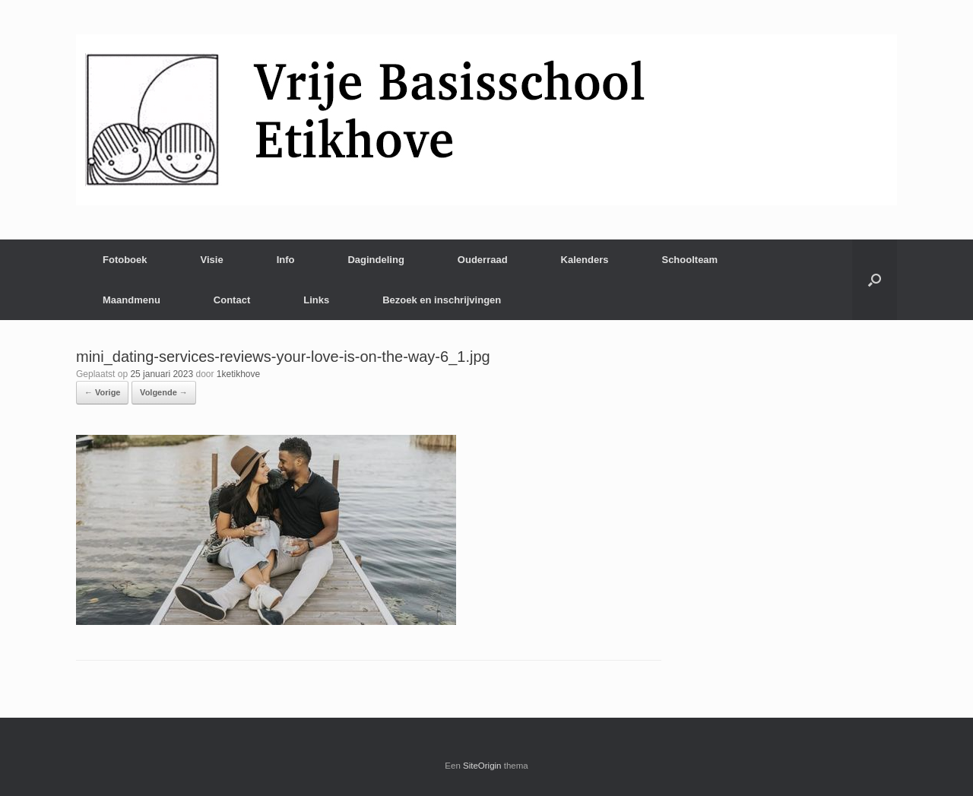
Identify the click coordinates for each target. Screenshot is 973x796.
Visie (212, 259)
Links (316, 300)
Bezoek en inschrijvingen (441, 300)
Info (286, 259)
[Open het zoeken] (874, 279)
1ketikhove (238, 374)
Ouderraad (483, 259)
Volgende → (164, 392)
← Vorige (102, 392)
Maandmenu (131, 300)
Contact (232, 300)
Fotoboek (125, 259)
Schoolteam (689, 259)
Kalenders (585, 259)
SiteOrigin (482, 765)
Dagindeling (375, 259)
